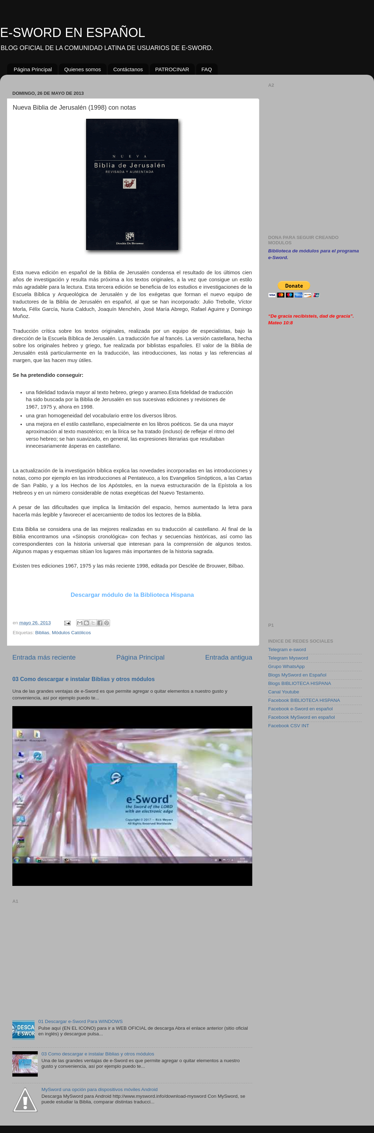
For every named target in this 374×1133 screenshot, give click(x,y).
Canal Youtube (283, 691)
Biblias (42, 632)
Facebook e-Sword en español (300, 708)
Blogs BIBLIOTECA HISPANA (299, 683)
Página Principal (33, 69)
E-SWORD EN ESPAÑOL (72, 32)
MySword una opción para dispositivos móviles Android (99, 1089)
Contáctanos (128, 69)
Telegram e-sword (287, 649)
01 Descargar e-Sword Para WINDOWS (80, 1021)
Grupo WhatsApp (286, 666)
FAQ (206, 69)
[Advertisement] (132, 955)
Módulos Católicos (71, 632)
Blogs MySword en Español (297, 675)
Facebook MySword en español (301, 717)
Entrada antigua (228, 657)
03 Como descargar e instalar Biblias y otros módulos (83, 679)
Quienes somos (82, 69)
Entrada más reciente (44, 657)
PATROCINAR (172, 69)
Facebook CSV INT (288, 725)
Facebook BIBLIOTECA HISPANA (304, 700)
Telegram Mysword (288, 658)
